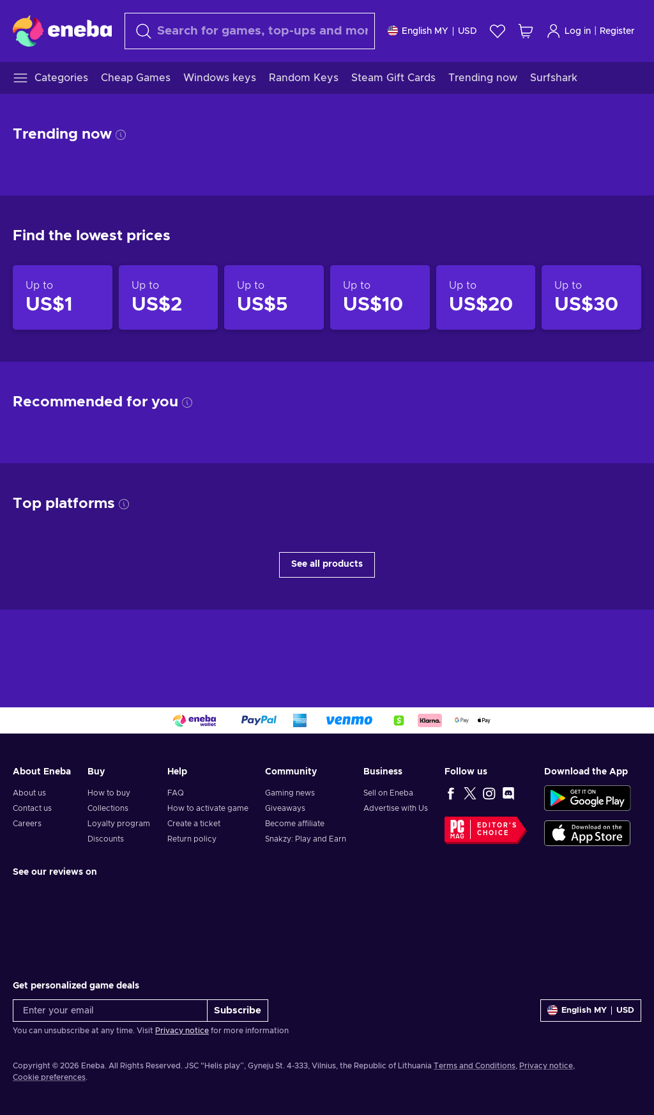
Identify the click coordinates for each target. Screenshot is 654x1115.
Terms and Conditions (474, 1066)
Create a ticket (193, 823)
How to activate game (207, 808)
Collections (107, 808)
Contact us (32, 808)
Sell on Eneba (388, 793)
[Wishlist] (497, 31)
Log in (568, 31)
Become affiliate (294, 823)
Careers (27, 823)
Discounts (105, 839)
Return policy (192, 839)
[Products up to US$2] (168, 297)
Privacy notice (182, 1030)
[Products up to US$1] (62, 297)
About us (29, 793)
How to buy (108, 793)
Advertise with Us (395, 808)
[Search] (250, 31)
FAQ (175, 793)
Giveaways (285, 808)
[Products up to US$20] (486, 297)
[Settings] (432, 31)
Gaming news (290, 793)
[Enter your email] (110, 1010)
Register (617, 31)
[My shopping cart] (526, 31)
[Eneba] (62, 30)
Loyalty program (118, 823)
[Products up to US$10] (380, 297)
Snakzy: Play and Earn (305, 839)
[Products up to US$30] (591, 297)
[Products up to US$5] (274, 297)
